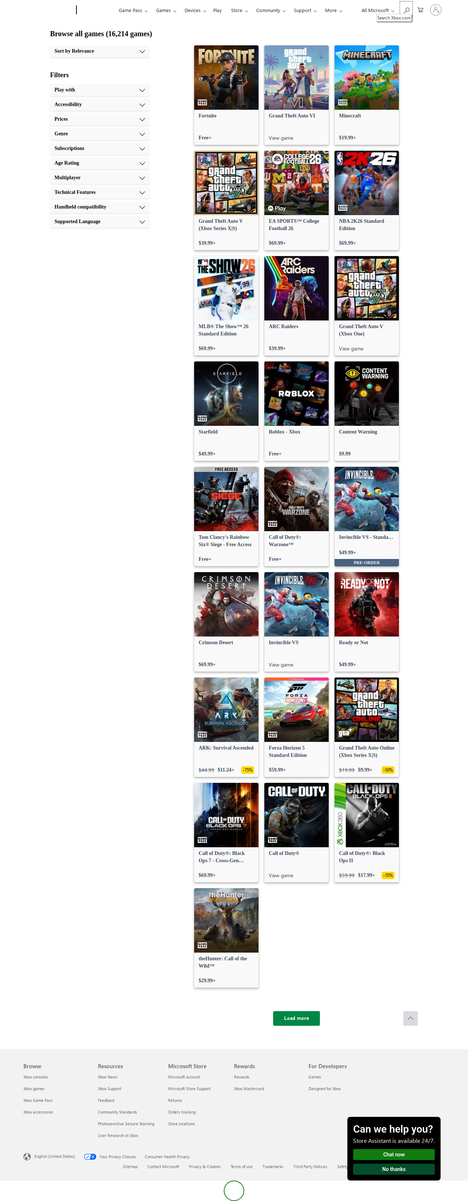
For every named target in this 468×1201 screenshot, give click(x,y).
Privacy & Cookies (205, 1166)
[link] (226, 95)
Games (163, 10)
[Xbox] (96, 10)
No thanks (394, 1169)
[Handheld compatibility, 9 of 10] (100, 207)
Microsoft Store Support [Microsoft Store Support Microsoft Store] (189, 1088)
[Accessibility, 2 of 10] (100, 104)
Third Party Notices (310, 1166)
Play (217, 10)
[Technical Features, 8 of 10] (100, 192)
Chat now (394, 1154)
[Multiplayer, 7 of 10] (100, 178)
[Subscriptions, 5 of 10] (100, 148)
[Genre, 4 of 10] (100, 134)
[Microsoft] (48, 10)
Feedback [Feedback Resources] (106, 1100)
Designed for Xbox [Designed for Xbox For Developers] (325, 1088)
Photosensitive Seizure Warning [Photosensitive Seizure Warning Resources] (126, 1123)
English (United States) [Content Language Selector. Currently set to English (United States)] (54, 1156)
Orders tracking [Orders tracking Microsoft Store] (182, 1112)
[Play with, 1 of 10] (100, 90)
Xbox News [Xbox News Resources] (107, 1076)
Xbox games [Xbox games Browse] (34, 1088)
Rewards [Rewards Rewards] (241, 1076)
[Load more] (296, 1018)
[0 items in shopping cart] (420, 9)
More (331, 10)
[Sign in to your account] (436, 10)
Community (268, 10)
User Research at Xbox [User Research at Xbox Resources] (118, 1135)
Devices (193, 10)
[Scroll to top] (410, 1018)
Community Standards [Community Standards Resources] (117, 1112)
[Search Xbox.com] (406, 9)
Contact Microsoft (163, 1166)
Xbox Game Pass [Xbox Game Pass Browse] (38, 1100)
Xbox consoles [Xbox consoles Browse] (35, 1076)
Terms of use (242, 1166)
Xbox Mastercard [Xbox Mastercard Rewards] (249, 1088)
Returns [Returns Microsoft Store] (175, 1100)
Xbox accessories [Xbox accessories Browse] (38, 1112)
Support (302, 10)
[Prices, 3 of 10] (100, 119)
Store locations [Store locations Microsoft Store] (181, 1123)
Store (236, 10)
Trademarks (273, 1166)
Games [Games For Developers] (315, 1076)
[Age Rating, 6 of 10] (100, 163)
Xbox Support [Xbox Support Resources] (109, 1088)
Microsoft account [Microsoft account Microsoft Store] (184, 1076)
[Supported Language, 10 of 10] (100, 222)
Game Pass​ (130, 10)
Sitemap (130, 1166)
